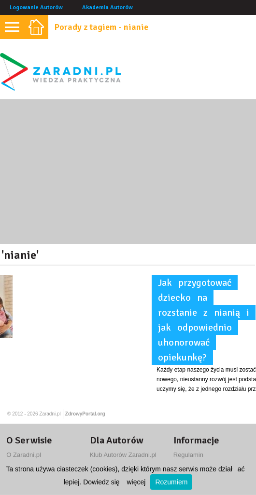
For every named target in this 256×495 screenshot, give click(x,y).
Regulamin (188, 454)
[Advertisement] (128, 171)
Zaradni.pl (49, 413)
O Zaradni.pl (23, 454)
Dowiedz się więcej (114, 482)
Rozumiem (171, 482)
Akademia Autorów (107, 7)
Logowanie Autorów (36, 7)
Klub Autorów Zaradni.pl (123, 454)
